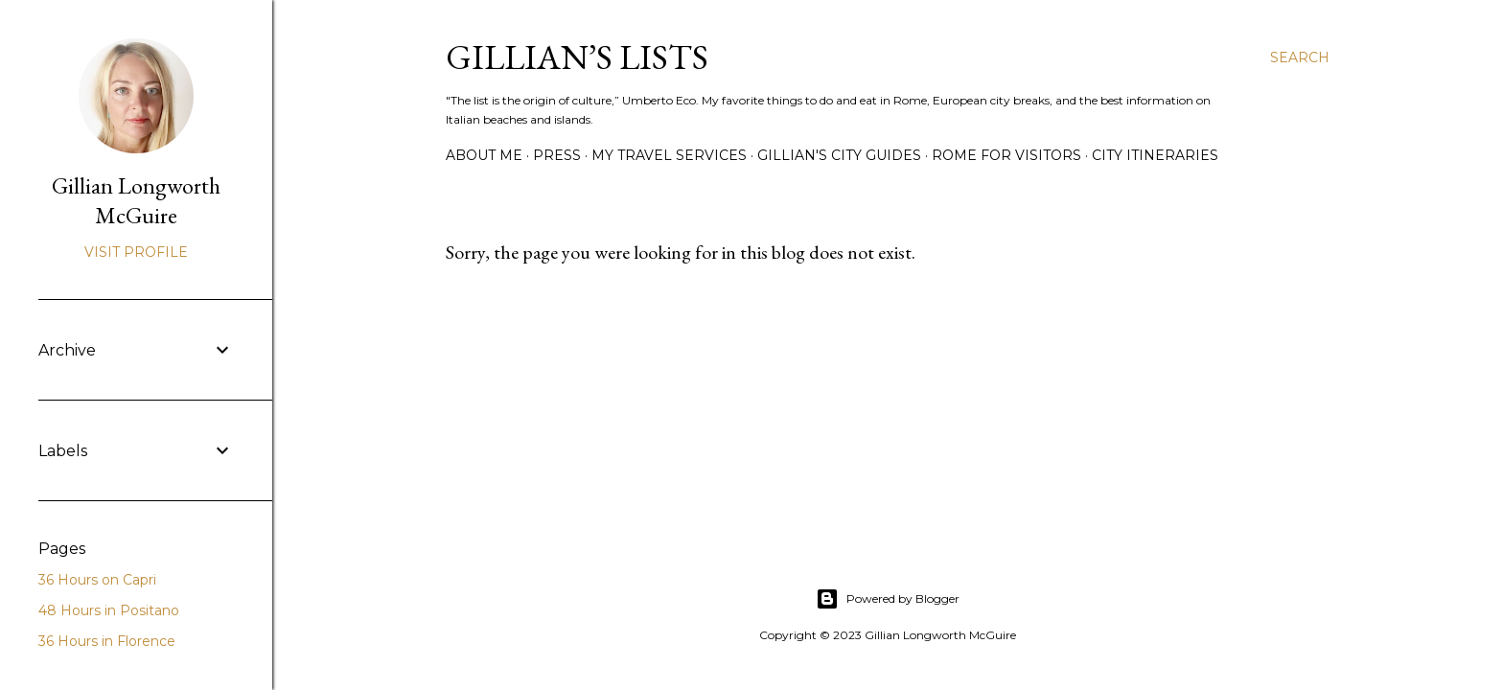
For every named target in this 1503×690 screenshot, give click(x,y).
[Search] (1300, 57)
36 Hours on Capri (97, 579)
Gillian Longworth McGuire (136, 200)
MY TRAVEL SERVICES (669, 155)
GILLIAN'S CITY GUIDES (839, 155)
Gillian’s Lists (577, 57)
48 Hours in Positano (108, 610)
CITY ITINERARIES (1155, 155)
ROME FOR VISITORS (1006, 155)
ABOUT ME (484, 155)
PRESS (557, 155)
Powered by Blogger (888, 598)
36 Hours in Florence (106, 641)
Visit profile (136, 252)
